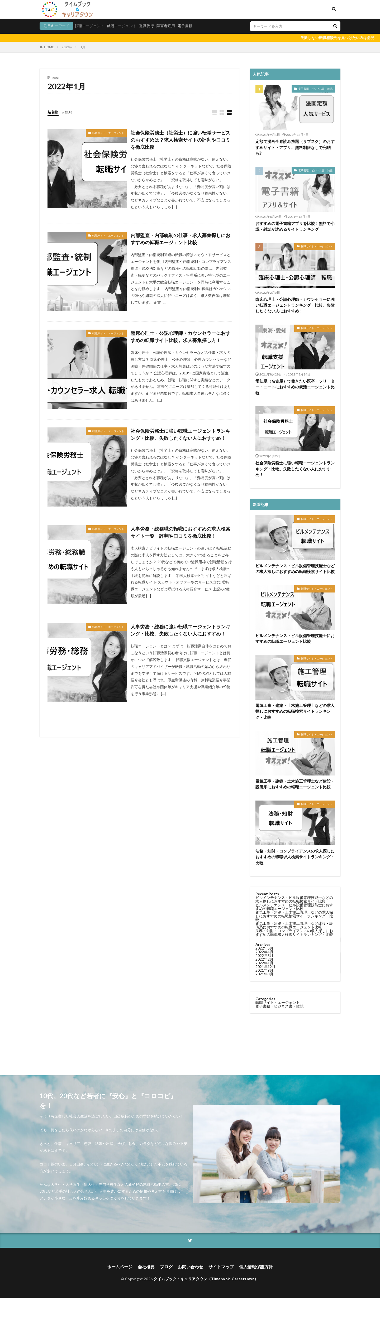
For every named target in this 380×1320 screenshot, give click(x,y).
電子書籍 (185, 25)
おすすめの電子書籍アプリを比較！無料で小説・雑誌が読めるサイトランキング (295, 226)
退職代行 (146, 25)
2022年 (67, 47)
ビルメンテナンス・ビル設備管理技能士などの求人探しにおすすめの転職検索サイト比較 (295, 568)
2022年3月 (264, 604)
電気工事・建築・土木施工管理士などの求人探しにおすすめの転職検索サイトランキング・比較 (295, 711)
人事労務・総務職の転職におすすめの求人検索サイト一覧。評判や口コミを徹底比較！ (180, 532)
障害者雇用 (165, 25)
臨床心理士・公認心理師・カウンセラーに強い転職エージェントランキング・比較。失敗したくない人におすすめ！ (295, 305)
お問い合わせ (190, 1266)
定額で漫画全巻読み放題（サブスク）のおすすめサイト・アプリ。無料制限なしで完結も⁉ (295, 147)
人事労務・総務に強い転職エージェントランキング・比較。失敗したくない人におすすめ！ (180, 630)
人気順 (66, 112)
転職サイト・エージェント (108, 132)
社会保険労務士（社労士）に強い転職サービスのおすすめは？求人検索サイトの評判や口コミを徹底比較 (180, 140)
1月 (82, 47)
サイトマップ (221, 1266)
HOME (49, 47)
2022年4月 (264, 600)
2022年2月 (264, 607)
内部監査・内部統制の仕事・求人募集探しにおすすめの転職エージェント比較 (180, 238)
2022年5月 (264, 596)
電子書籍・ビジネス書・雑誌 (315, 88)
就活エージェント (121, 25)
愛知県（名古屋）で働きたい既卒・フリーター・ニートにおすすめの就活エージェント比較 (295, 387)
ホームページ (119, 1266)
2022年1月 (264, 611)
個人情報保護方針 (256, 1266)
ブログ (166, 1266)
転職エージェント (89, 25)
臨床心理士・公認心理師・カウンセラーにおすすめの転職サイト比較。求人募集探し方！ (180, 336)
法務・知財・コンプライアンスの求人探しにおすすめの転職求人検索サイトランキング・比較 (295, 857)
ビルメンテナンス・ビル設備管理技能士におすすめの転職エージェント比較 (294, 907)
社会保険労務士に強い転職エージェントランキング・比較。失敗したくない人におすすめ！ (180, 434)
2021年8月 (264, 622)
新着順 (53, 112)
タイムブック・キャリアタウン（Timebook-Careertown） (206, 1279)
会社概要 (146, 1266)
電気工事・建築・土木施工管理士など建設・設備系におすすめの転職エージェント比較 (295, 784)
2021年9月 (264, 618)
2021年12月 (265, 615)
